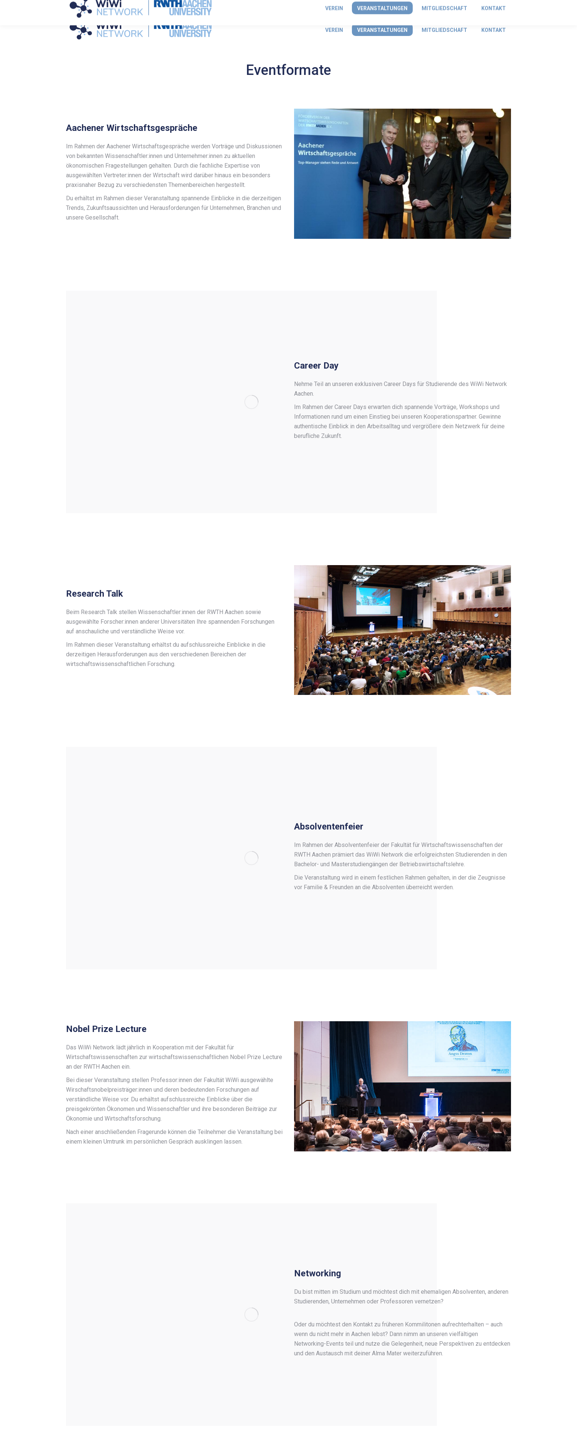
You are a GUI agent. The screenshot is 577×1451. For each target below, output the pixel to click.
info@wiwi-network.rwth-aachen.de (113, 6)
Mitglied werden (491, 6)
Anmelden (444, 6)
